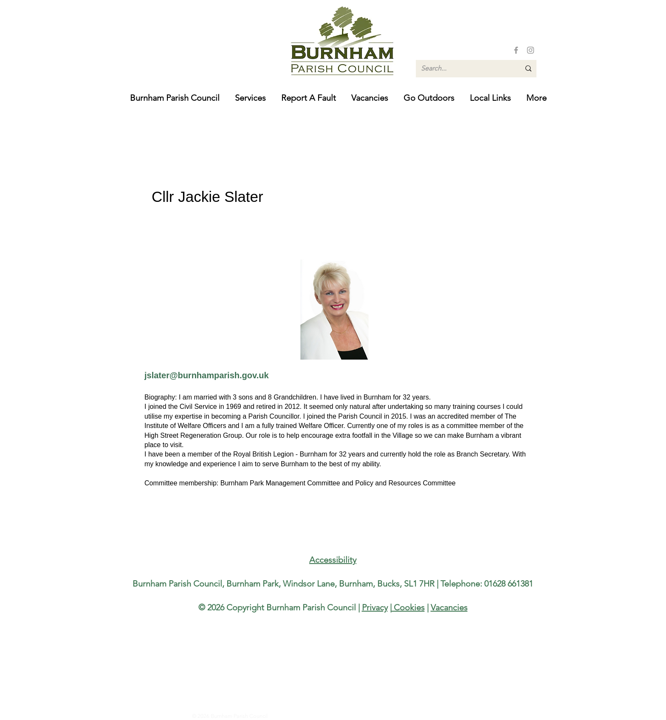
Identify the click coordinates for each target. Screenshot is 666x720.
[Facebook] (516, 50)
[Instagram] (530, 50)
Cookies (408, 607)
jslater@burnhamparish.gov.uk (206, 375)
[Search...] (464, 68)
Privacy (375, 607)
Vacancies (449, 607)
